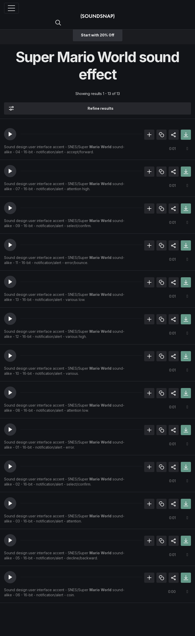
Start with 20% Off (97, 35)
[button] (10, 134)
